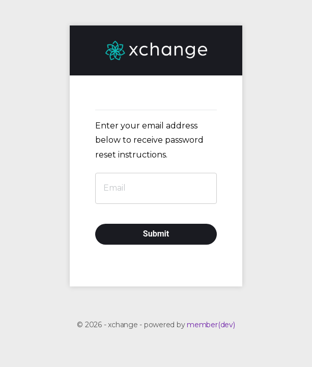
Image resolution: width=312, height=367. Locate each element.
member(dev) (211, 324)
